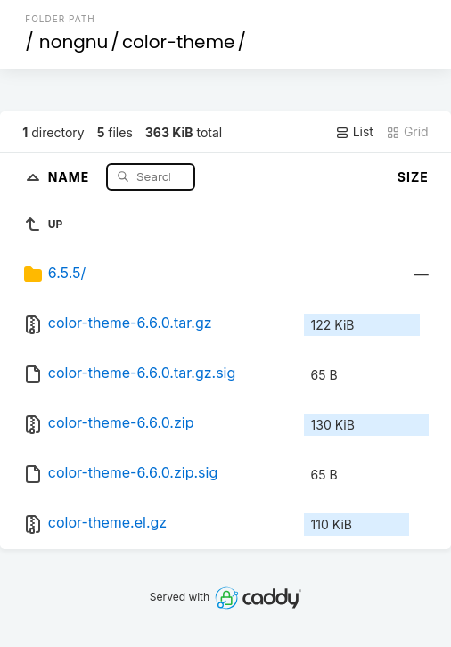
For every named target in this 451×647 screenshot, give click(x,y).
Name (71, 176)
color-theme (178, 41)
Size (413, 176)
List (354, 132)
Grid (407, 132)
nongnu (74, 41)
